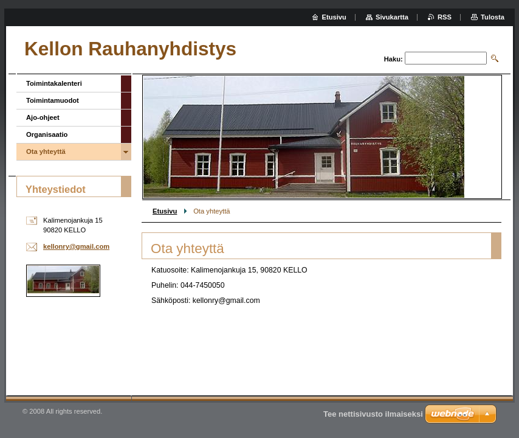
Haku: (393, 59)
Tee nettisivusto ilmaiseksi (373, 414)
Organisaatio (46, 134)
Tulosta (492, 17)
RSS (445, 17)
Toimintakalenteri (54, 83)
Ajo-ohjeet (43, 117)
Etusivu (165, 211)
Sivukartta (392, 17)
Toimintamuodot (52, 100)
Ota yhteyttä (46, 151)
